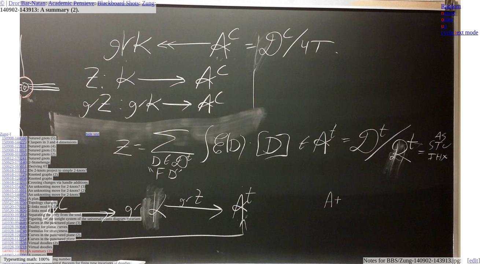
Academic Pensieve (71, 3)
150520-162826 (14, 211)
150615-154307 (14, 186)
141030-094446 (14, 223)
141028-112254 (14, 239)
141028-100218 (14, 247)
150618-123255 (14, 182)
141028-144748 (14, 231)
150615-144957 (14, 194)
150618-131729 (14, 174)
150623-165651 (14, 166)
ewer (448, 13)
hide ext (92, 134)
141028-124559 (14, 235)
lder (447, 19)
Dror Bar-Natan (26, 3)
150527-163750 (14, 203)
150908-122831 (14, 146)
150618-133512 (14, 170)
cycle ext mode (459, 32)
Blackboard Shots (118, 3)
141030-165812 (14, 215)
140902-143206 (14, 255)
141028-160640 (14, 227)
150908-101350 (14, 154)
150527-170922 (14, 199)
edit (473, 260)
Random (451, 6)
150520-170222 (14, 207)
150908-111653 (14, 150)
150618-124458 (14, 178)
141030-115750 (14, 219)
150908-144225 (14, 142)
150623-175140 (14, 162)
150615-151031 (14, 190)
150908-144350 (14, 138)
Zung (148, 3)
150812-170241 (14, 158)
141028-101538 (14, 243)
